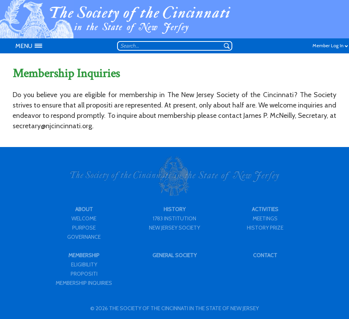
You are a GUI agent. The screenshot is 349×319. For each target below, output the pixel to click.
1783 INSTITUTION (174, 218)
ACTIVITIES (265, 209)
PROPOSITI (84, 273)
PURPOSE (84, 227)
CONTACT (265, 255)
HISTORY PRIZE (265, 227)
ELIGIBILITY (84, 264)
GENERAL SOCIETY (174, 255)
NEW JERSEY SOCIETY (174, 227)
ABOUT (84, 209)
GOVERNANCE (84, 236)
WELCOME (83, 218)
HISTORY (174, 209)
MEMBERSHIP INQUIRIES (84, 282)
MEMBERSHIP (83, 255)
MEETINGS (265, 218)
